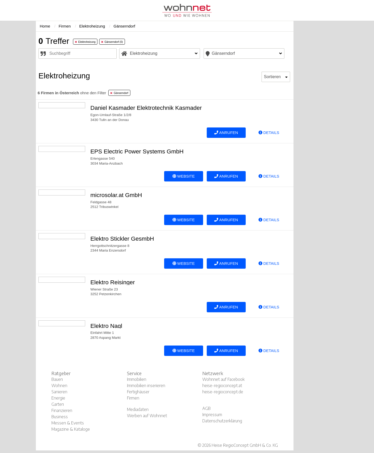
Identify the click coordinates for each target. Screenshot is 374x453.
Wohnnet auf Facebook (223, 379)
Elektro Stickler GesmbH (122, 238)
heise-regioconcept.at (222, 385)
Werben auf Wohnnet (147, 415)
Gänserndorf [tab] (119, 93)
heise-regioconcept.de (222, 391)
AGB (206, 408)
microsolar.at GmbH (116, 195)
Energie (58, 398)
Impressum (212, 414)
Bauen (57, 379)
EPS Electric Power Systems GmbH (137, 151)
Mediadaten (138, 409)
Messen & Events (67, 422)
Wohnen (59, 385)
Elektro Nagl (106, 326)
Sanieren (59, 391)
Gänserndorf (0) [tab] (112, 41)
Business (59, 416)
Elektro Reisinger (112, 282)
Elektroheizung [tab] (85, 41)
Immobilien (136, 379)
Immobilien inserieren (146, 385)
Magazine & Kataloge (70, 429)
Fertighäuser (138, 391)
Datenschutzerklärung (222, 420)
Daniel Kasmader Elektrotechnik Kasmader (146, 108)
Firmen (133, 398)
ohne (72, 93)
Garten (57, 404)
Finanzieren (61, 410)
